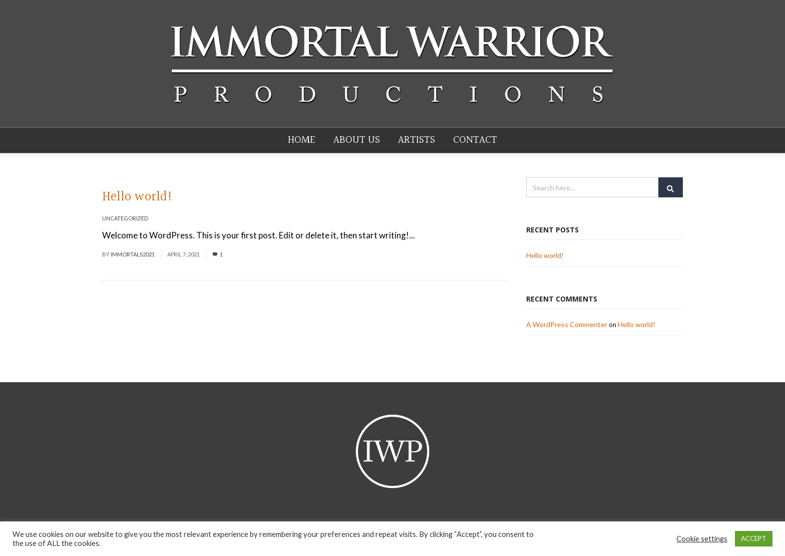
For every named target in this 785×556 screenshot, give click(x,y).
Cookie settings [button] (701, 538)
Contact (475, 140)
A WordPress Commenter (566, 325)
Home (301, 140)
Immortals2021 (133, 254)
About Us (356, 140)
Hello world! (137, 197)
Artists (416, 140)
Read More (437, 235)
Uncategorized (125, 218)
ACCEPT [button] (753, 538)
